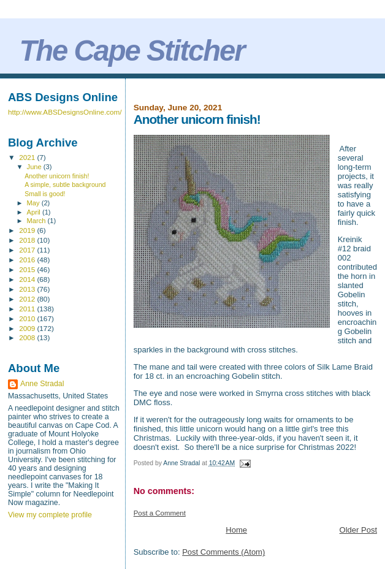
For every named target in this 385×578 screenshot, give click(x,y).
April (34, 212)
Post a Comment (160, 513)
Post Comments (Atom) (223, 552)
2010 (28, 318)
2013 (28, 289)
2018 (28, 240)
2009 (28, 328)
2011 (28, 309)
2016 (28, 260)
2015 (28, 269)
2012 (28, 299)
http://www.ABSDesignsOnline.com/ (65, 112)
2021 (28, 157)
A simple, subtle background (65, 184)
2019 (28, 230)
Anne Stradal (42, 383)
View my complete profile (50, 515)
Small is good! (45, 193)
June (35, 166)
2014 (28, 279)
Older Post (358, 529)
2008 (28, 337)
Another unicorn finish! (57, 176)
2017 (28, 250)
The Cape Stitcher (131, 50)
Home (236, 529)
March (37, 220)
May (34, 203)
